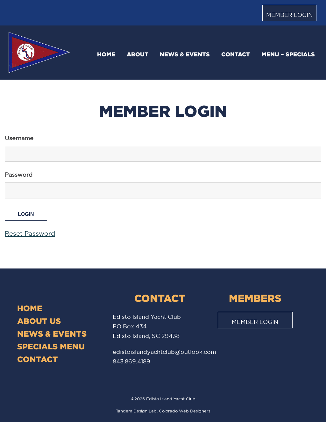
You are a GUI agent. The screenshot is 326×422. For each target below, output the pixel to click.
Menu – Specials (288, 54)
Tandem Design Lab (136, 411)
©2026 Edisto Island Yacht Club (163, 399)
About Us (39, 321)
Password (18, 174)
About (137, 54)
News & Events (185, 54)
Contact (235, 54)
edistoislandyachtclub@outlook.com (164, 351)
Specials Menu (51, 346)
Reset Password (30, 233)
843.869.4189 (131, 361)
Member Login (289, 14)
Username (19, 138)
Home (106, 54)
